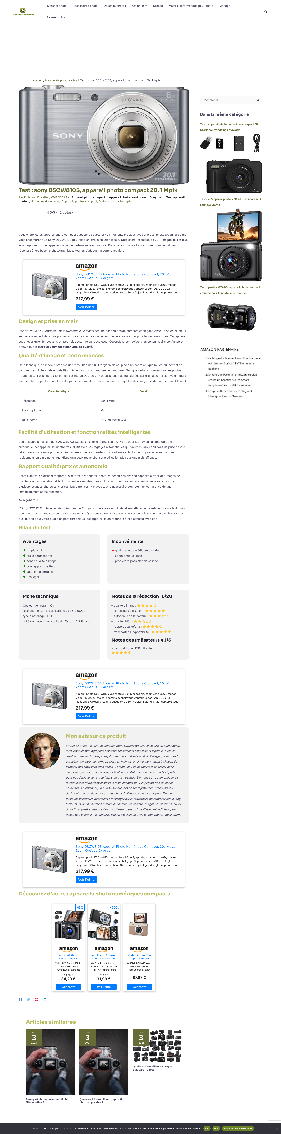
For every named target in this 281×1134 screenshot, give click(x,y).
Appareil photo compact (88, 197)
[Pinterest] (36, 1000)
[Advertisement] (140, 50)
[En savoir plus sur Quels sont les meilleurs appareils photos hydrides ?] (103, 1061)
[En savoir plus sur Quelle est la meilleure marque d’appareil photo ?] (157, 1045)
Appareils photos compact (79, 201)
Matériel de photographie (116, 201)
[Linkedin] (44, 1000)
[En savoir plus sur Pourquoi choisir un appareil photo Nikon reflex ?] (50, 1061)
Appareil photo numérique (127, 197)
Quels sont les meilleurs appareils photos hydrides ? (101, 1100)
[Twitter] (28, 1000)
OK (207, 1128)
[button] (266, 12)
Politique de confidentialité (238, 1128)
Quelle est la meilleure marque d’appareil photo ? (152, 1068)
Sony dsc (156, 197)
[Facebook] (20, 1000)
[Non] (276, 1128)
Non (216, 1128)
